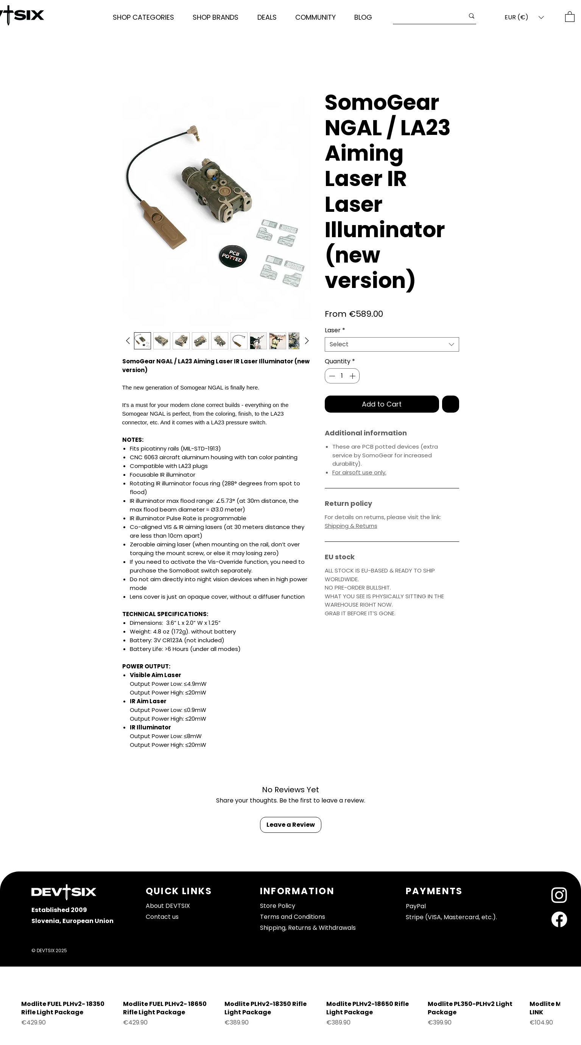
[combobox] (392, 344)
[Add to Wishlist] (450, 404)
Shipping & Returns (351, 526)
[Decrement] (331, 376)
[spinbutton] (342, 376)
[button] (143, 17)
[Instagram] (559, 894)
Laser (335, 330)
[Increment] (353, 376)
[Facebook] (559, 919)
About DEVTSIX (168, 905)
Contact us (162, 916)
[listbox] (524, 17)
